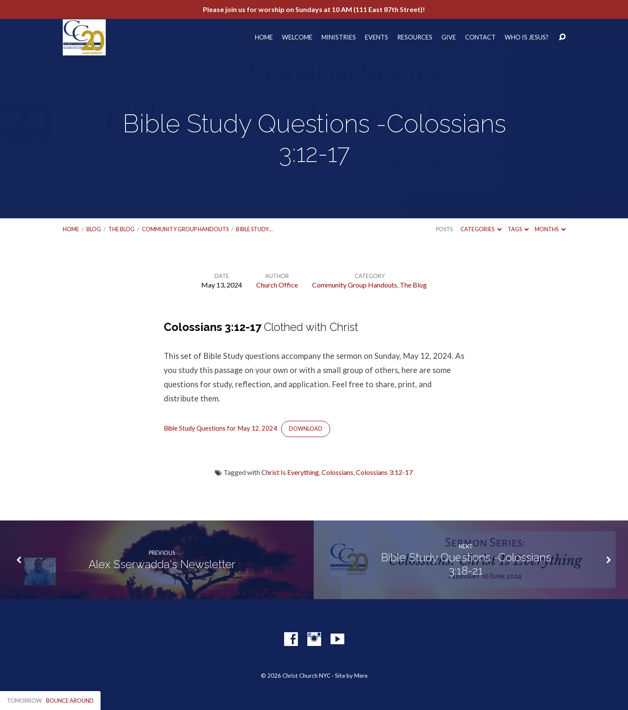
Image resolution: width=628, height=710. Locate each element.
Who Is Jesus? (526, 37)
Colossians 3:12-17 (384, 472)
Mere (361, 675)
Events (376, 37)
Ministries (339, 37)
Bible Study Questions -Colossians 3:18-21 (466, 564)
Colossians (337, 472)
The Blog (121, 229)
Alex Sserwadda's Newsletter (162, 564)
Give (448, 37)
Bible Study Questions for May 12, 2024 (220, 428)
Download (305, 428)
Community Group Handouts (185, 229)
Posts (444, 229)
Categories (480, 229)
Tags (518, 229)
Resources (414, 37)
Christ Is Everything (290, 472)
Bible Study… (254, 229)
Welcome (297, 37)
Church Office (277, 285)
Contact (480, 37)
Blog (93, 229)
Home (264, 37)
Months (550, 229)
